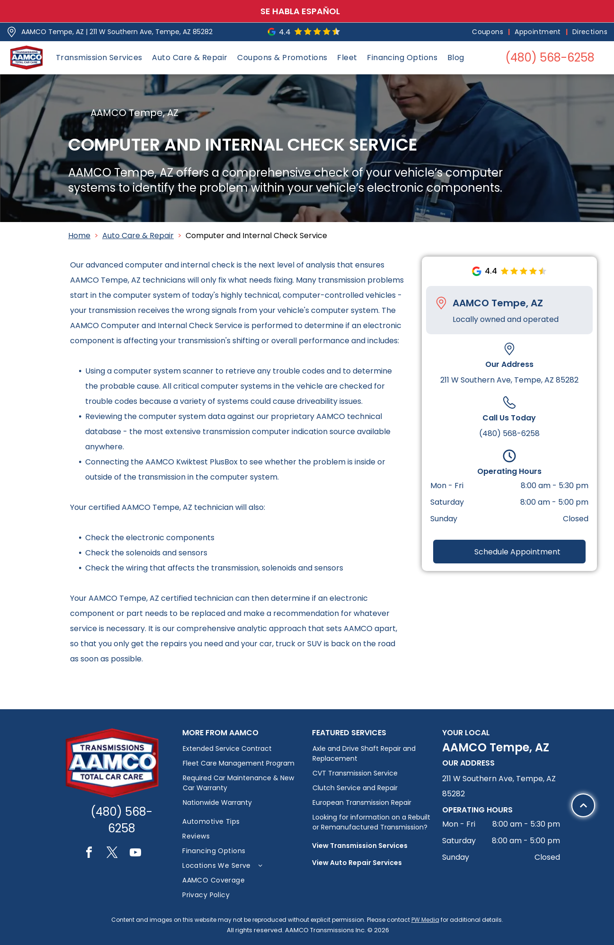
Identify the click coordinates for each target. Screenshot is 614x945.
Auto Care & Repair (138, 235)
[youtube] (135, 853)
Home (79, 235)
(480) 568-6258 (509, 433)
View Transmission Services (360, 845)
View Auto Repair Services (357, 862)
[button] (99, 57)
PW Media (425, 920)
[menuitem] (488, 32)
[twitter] (112, 853)
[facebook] (89, 853)
